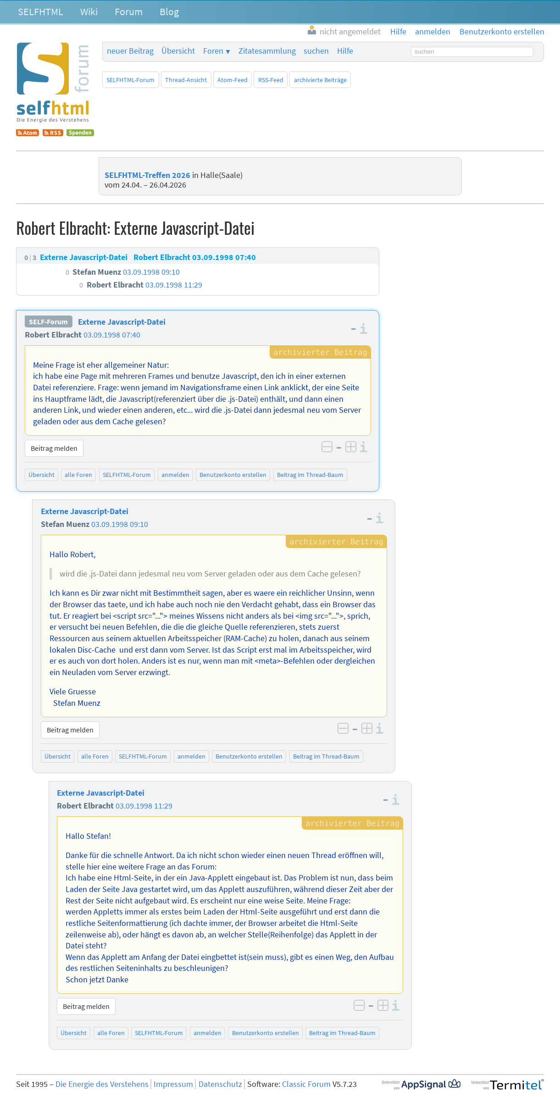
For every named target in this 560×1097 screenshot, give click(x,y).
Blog (169, 11)
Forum (129, 11)
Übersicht (178, 51)
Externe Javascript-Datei (122, 322)
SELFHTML (40, 11)
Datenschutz (220, 1084)
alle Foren (78, 475)
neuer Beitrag (130, 51)
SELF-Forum (48, 322)
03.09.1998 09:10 (119, 524)
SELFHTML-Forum (130, 80)
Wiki (89, 11)
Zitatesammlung (267, 51)
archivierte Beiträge (320, 80)
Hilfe (345, 51)
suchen (316, 51)
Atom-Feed (232, 80)
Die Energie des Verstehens (102, 1084)
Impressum (173, 1084)
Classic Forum (306, 1084)
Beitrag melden (54, 448)
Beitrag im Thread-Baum (310, 475)
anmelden (175, 475)
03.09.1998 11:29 (144, 806)
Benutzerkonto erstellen (233, 475)
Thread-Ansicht (186, 80)
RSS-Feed (270, 80)
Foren (213, 51)
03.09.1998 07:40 (111, 335)
